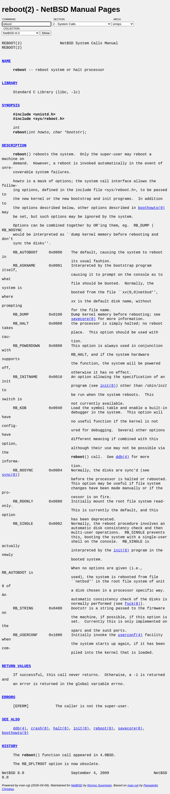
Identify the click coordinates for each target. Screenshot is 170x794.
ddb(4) (122, 457)
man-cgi (132, 785)
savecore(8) (83, 319)
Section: (60, 19)
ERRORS (8, 697)
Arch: (119, 19)
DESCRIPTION (14, 145)
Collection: (11, 28)
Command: (10, 19)
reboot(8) (103, 728)
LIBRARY (9, 83)
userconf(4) (130, 635)
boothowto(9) (151, 208)
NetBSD (76, 785)
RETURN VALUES (16, 666)
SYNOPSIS (11, 105)
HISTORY (9, 746)
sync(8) (9, 474)
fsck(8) (132, 603)
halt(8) (61, 728)
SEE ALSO (11, 719)
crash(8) (40, 728)
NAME (6, 61)
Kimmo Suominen (99, 785)
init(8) (108, 385)
